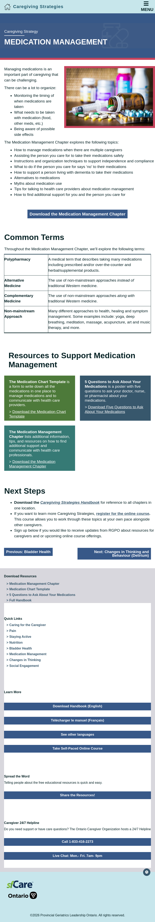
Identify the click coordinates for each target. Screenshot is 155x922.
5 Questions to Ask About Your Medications (42, 595)
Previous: (28, 552)
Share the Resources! (77, 795)
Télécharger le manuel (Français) (77, 720)
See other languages (77, 734)
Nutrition (16, 642)
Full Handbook (20, 600)
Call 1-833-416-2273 (77, 842)
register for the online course (122, 513)
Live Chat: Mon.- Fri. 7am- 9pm (77, 856)
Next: (121, 554)
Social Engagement (24, 665)
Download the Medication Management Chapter (77, 214)
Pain (12, 631)
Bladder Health (20, 648)
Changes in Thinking (25, 660)
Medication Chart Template (29, 589)
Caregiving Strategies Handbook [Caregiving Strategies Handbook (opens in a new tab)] (70, 502)
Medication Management (27, 654)
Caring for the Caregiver (27, 625)
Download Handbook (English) (77, 706)
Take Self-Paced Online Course (77, 748)
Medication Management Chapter (34, 583)
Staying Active (20, 636)
